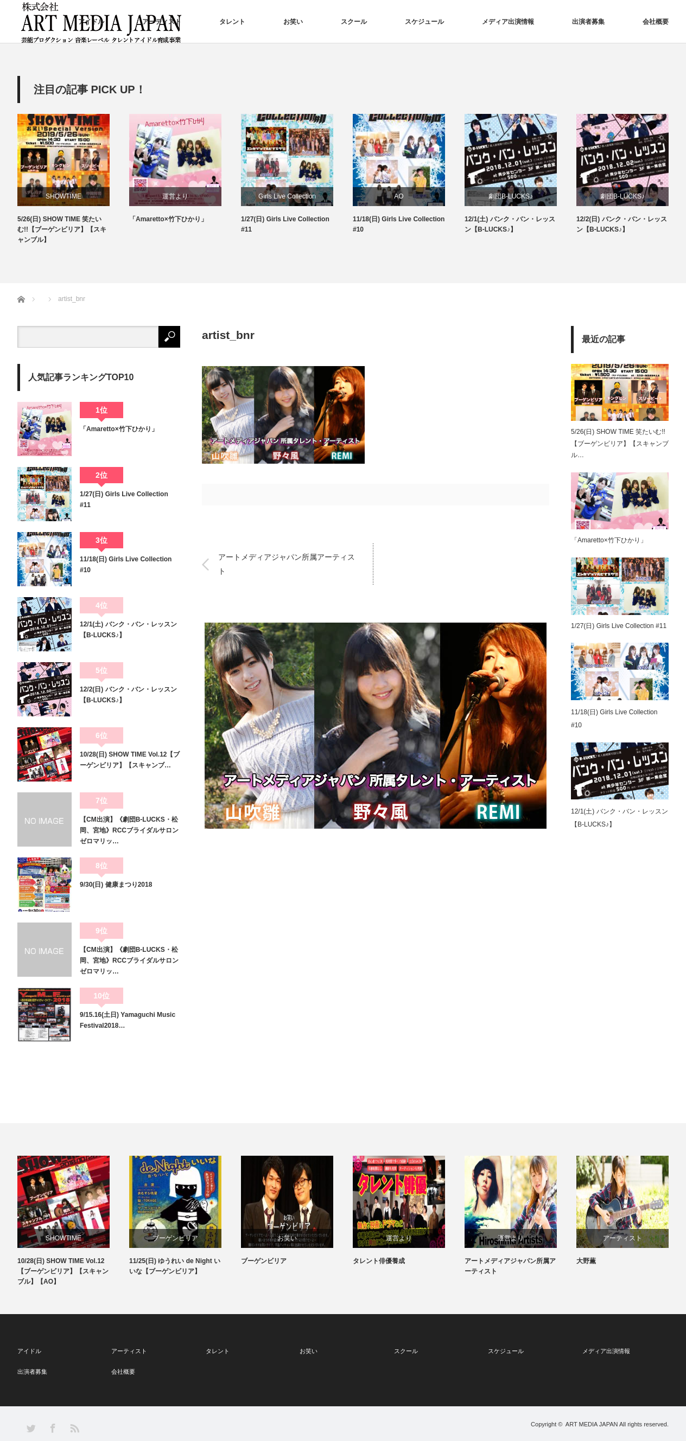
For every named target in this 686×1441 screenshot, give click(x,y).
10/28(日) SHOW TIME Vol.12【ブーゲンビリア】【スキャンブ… (130, 760)
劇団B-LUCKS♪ (510, 196)
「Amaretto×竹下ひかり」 (168, 219)
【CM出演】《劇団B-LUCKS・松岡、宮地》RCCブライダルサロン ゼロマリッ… (130, 831)
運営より (175, 196)
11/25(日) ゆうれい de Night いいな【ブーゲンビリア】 (174, 1266)
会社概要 (656, 21)
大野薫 (586, 1261)
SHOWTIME (63, 196)
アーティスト (161, 21)
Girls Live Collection (287, 196)
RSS (74, 1427)
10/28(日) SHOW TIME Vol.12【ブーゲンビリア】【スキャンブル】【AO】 (63, 1271)
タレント (232, 21)
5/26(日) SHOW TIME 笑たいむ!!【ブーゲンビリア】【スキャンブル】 (61, 229)
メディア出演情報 (508, 21)
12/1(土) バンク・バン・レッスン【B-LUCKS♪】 (510, 224)
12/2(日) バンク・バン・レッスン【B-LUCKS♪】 (621, 224)
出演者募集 (588, 21)
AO (398, 196)
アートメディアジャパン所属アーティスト (286, 564)
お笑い (293, 21)
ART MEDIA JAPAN (592, 1424)
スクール (354, 21)
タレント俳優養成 (379, 1261)
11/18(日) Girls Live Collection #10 (398, 224)
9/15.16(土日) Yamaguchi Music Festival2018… (127, 1020)
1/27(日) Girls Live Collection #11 (285, 224)
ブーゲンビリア (175, 1238)
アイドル (91, 21)
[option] (73, 180)
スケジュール (424, 21)
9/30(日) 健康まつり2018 (116, 884)
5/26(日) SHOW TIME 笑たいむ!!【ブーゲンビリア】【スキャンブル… (620, 443)
